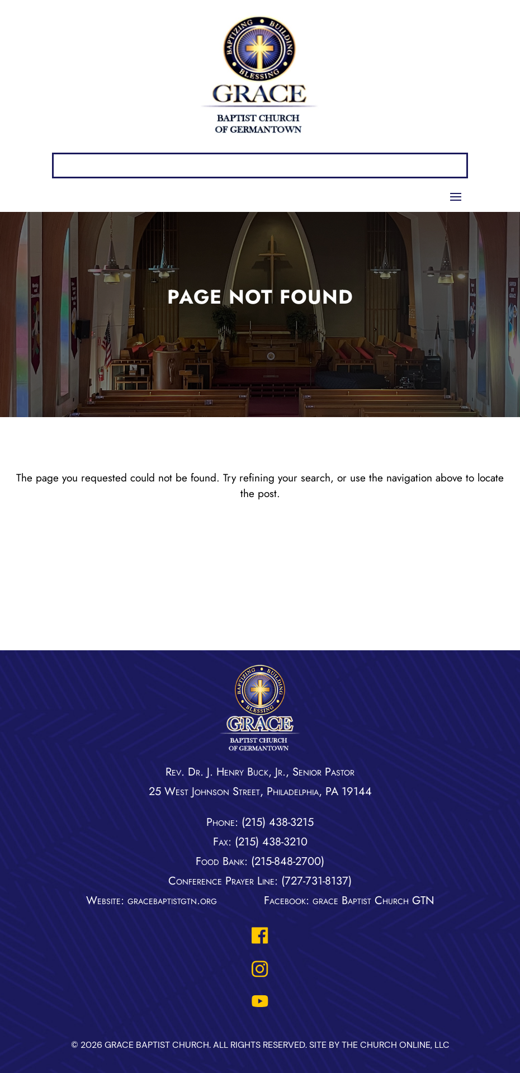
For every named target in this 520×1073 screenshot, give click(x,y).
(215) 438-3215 (278, 822)
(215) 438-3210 (271, 842)
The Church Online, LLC (396, 1045)
